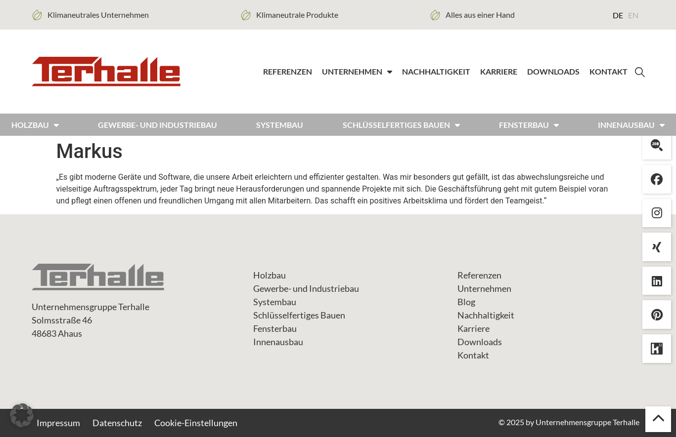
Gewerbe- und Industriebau (157, 125)
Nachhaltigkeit (436, 71)
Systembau (279, 125)
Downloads (553, 71)
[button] (22, 415)
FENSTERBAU (529, 125)
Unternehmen (357, 71)
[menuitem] (618, 14)
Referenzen (287, 71)
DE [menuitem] (618, 15)
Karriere (498, 71)
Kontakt (608, 71)
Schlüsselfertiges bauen (401, 125)
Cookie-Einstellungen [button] (195, 422)
